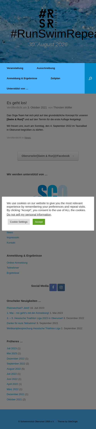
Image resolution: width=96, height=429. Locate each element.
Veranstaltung (15, 68)
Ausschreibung (46, 68)
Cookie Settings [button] (19, 221)
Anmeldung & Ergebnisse (22, 78)
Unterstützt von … (17, 88)
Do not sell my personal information (29, 214)
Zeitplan (55, 78)
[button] (90, 78)
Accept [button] (39, 221)
